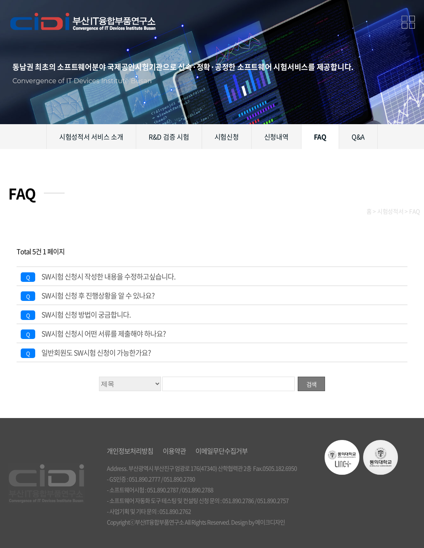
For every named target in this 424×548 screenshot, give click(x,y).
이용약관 (174, 451)
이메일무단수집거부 (221, 451)
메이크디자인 (270, 522)
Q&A (358, 137)
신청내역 (276, 137)
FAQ (320, 137)
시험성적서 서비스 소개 (91, 137)
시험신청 (226, 137)
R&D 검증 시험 (169, 137)
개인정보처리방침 (130, 451)
